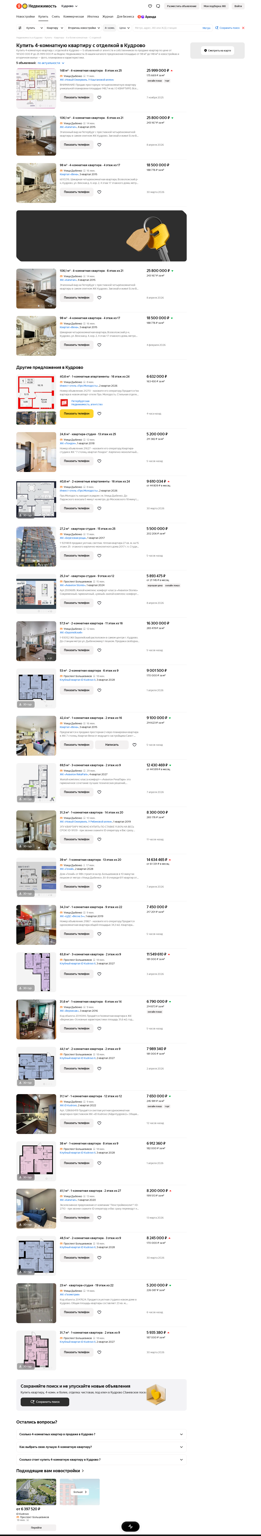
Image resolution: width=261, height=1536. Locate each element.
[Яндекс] (19, 6)
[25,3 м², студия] (38, 596)
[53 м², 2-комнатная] (38, 690)
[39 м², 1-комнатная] (38, 879)
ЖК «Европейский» (71, 632)
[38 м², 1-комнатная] (38, 1163)
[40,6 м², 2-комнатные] (38, 501)
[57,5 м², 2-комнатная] (38, 643)
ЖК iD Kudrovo (68, 1105)
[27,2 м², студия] (38, 548)
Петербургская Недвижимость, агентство (87, 403)
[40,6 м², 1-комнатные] (38, 401)
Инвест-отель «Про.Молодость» (79, 385)
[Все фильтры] (20, 28)
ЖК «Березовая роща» (73, 537)
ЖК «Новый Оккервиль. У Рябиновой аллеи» (86, 821)
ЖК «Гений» (67, 868)
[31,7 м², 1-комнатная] (38, 1350)
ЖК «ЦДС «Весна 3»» (72, 916)
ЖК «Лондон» (68, 443)
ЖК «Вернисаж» (69, 1010)
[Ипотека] (93, 16)
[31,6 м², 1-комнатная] (38, 1021)
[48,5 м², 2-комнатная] (38, 1258)
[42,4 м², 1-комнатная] (38, 737)
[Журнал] (108, 16)
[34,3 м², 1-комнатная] (38, 927)
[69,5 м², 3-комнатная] (38, 785)
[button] (158, 6)
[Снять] (56, 16)
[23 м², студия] (38, 1305)
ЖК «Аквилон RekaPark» (74, 774)
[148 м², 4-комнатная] (38, 90)
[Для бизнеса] (125, 16)
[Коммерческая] (74, 16)
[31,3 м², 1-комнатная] (38, 832)
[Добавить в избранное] (99, 97)
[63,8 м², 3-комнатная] (38, 974)
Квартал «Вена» (69, 174)
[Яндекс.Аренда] (146, 16)
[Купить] (43, 16)
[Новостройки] (26, 16)
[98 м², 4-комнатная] (38, 185)
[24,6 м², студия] (38, 454)
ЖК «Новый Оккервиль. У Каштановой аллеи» (87, 79)
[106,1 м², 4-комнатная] (38, 137)
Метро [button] (206, 28)
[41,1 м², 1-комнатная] (38, 1210)
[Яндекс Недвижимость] (39, 6)
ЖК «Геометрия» (70, 1294)
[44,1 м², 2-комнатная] (38, 1068)
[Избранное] (150, 6)
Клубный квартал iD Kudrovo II (78, 679)
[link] (238, 6)
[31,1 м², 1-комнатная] (38, 1116)
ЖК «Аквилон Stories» (73, 585)
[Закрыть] (243, 27)
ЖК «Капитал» (68, 127)
